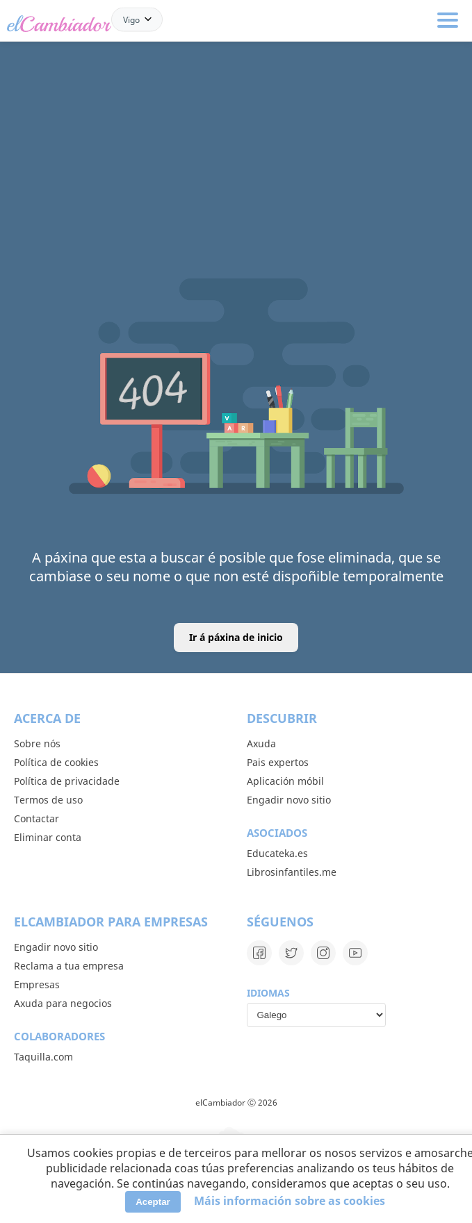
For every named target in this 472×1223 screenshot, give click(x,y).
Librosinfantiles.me (291, 872)
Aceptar (153, 1202)
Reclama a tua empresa (69, 965)
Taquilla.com (43, 1056)
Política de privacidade (67, 781)
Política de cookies (56, 762)
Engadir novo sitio (289, 799)
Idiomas (268, 992)
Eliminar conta (47, 837)
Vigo (131, 19)
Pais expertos (278, 762)
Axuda (261, 743)
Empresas (37, 984)
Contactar (36, 818)
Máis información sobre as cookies (289, 1200)
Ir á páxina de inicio (236, 637)
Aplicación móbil (285, 781)
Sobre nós (37, 743)
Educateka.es (277, 853)
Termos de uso (48, 799)
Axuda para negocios (63, 1003)
